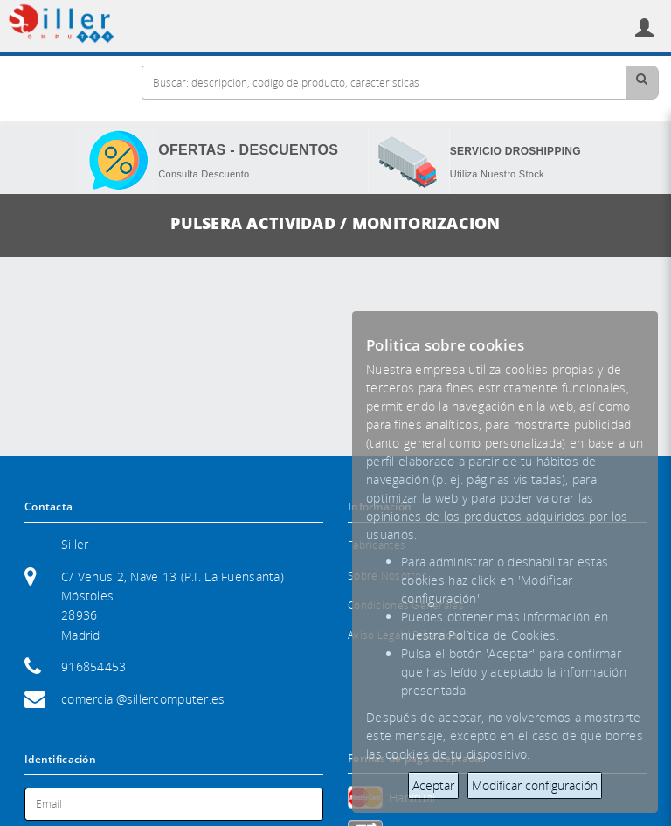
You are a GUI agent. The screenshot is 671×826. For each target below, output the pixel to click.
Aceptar (433, 785)
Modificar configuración (535, 785)
